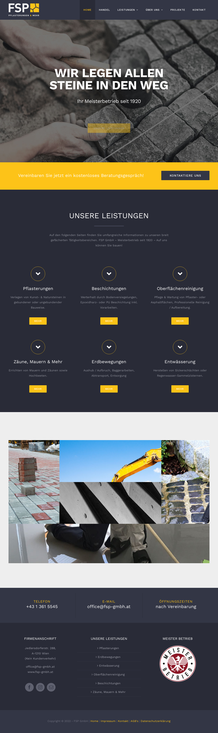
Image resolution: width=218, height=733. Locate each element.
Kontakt (123, 721)
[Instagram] (40, 687)
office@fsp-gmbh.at (40, 666)
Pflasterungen (109, 648)
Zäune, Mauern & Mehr (109, 692)
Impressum (108, 721)
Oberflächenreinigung (109, 674)
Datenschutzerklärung (155, 721)
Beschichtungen (109, 683)
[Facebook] (29, 687)
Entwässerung (109, 665)
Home (94, 721)
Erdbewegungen (109, 657)
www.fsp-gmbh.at (40, 672)
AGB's (134, 721)
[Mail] (51, 687)
